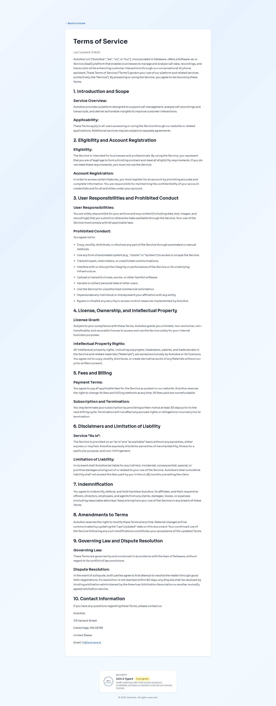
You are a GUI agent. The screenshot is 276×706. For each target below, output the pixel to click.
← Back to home (75, 23)
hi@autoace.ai (91, 642)
